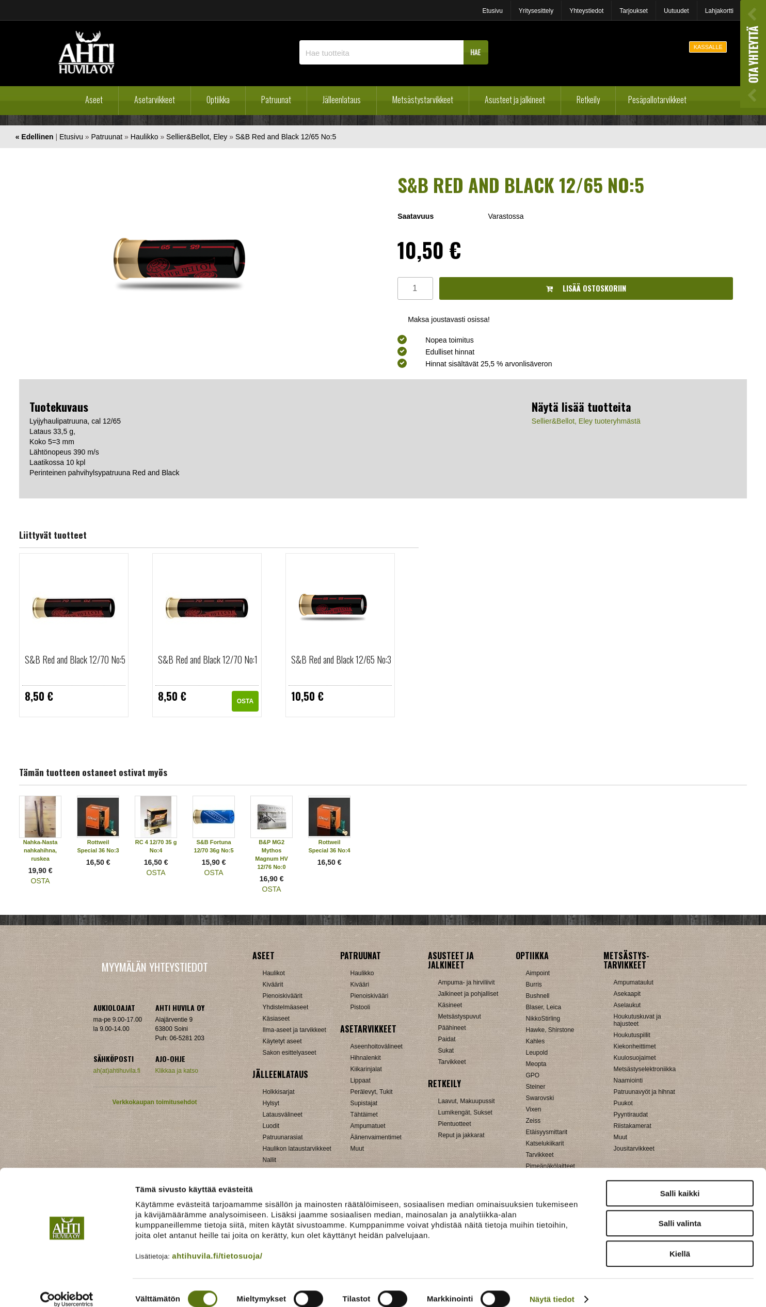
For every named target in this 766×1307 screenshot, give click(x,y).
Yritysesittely (536, 10)
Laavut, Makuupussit (466, 1101)
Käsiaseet (276, 1018)
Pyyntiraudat (631, 1114)
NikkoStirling (543, 1018)
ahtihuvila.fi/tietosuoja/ (217, 1243)
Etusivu (492, 10)
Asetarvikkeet (154, 99)
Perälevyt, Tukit (371, 1091)
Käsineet (450, 1005)
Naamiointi (628, 1080)
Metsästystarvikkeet (422, 99)
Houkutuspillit (632, 1035)
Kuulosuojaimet (635, 1057)
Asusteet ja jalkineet (515, 99)
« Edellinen (34, 137)
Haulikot (274, 973)
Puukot (623, 1103)
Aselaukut (627, 1005)
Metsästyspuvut (459, 1016)
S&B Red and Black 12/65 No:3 (341, 659)
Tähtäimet (364, 1114)
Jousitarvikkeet (634, 1148)
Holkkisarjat (279, 1091)
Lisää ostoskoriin (586, 288)
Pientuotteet (454, 1123)
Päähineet (452, 1027)
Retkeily (588, 99)
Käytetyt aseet (282, 1041)
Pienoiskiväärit (282, 995)
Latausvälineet (282, 1114)
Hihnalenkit (365, 1057)
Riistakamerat (632, 1125)
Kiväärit (273, 984)
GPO (533, 1075)
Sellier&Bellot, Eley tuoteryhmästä (586, 421)
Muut (357, 1148)
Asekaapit (627, 993)
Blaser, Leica (544, 1007)
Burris (534, 984)
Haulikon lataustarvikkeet (297, 1148)
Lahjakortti (719, 10)
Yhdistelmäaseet (286, 1007)
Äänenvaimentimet (376, 1137)
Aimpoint (538, 973)
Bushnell (538, 995)
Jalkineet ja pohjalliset (468, 993)
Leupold (537, 1052)
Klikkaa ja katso (176, 1070)
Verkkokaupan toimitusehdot (154, 1102)
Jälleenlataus (342, 99)
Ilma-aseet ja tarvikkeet (294, 1030)
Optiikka (218, 99)
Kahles (535, 1041)
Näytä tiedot (552, 1286)
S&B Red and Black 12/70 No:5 (75, 659)
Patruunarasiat (283, 1137)
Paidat (447, 1039)
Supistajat (364, 1103)
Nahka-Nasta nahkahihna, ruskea (40, 850)
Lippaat (360, 1080)
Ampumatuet (368, 1125)
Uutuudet (676, 10)
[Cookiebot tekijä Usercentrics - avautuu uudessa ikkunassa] (67, 1287)
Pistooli (360, 1007)
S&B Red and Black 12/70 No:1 (208, 659)
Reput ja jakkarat (461, 1135)
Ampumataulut (633, 982)
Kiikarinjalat (366, 1069)
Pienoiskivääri (369, 995)
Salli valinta (680, 1211)
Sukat (446, 1050)
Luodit (271, 1125)
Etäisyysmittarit (547, 1132)
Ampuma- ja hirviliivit (466, 982)
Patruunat (276, 99)
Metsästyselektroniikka (645, 1069)
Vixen (533, 1109)
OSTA (245, 701)
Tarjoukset (633, 10)
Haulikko (144, 137)
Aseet (94, 99)
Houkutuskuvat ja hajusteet (637, 1020)
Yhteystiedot (586, 10)
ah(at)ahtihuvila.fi (116, 1070)
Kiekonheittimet (635, 1046)
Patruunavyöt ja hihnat (644, 1091)
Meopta (536, 1064)
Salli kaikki (680, 1180)
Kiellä (679, 1241)
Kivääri (360, 984)
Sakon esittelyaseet (289, 1052)
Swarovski (540, 1098)
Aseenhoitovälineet (376, 1046)
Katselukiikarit (545, 1143)
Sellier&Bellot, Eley (196, 137)
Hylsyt (271, 1103)
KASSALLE (708, 47)
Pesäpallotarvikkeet (657, 99)
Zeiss (533, 1120)
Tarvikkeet (452, 1062)
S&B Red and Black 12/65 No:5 (285, 137)
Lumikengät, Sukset (465, 1112)
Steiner (536, 1086)
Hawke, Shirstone (550, 1030)
